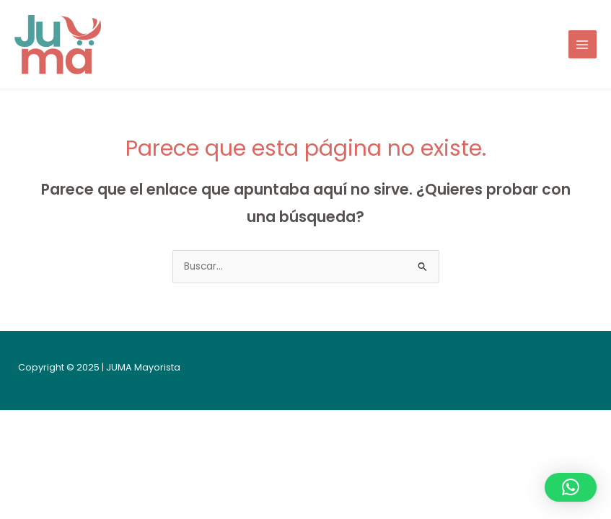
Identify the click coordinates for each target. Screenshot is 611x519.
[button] (571, 487)
